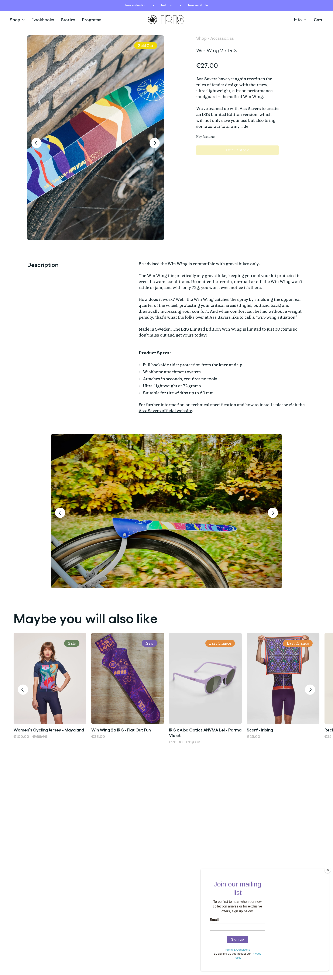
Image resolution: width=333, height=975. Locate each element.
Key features (205, 136)
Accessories (222, 38)
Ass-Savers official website (165, 410)
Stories (68, 20)
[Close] (328, 876)
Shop (17, 20)
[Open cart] (318, 20)
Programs (91, 20)
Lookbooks (43, 20)
